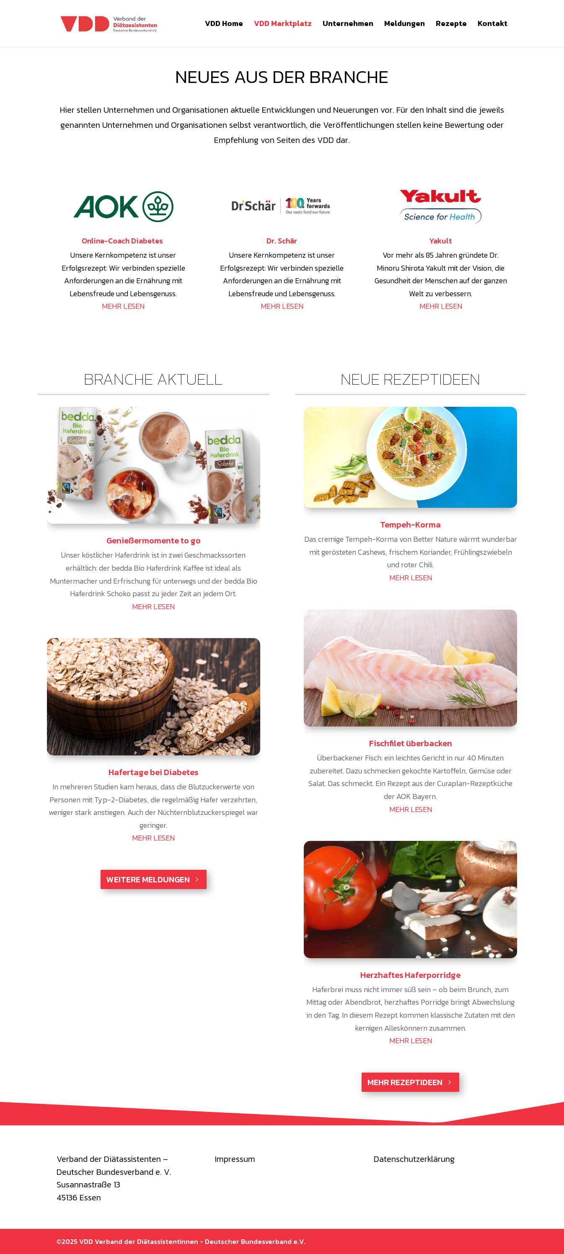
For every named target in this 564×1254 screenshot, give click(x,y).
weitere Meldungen (148, 879)
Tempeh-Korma (410, 524)
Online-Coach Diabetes (123, 240)
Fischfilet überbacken (410, 743)
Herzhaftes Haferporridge (410, 975)
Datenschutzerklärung (414, 1159)
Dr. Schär (281, 240)
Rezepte (451, 25)
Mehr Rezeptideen (404, 1082)
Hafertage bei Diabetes (153, 772)
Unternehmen (348, 25)
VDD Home (224, 25)
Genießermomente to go (153, 540)
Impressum (235, 1159)
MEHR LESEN (123, 306)
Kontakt (492, 25)
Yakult (440, 240)
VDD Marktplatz (283, 25)
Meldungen (404, 25)
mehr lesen (153, 606)
